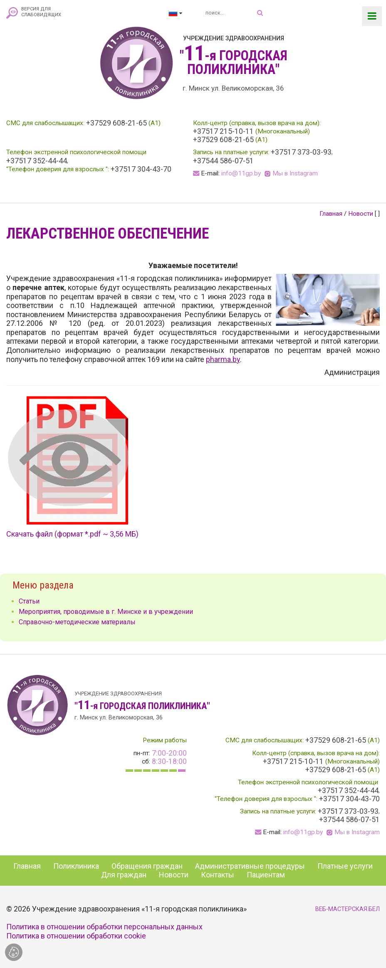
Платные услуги (345, 866)
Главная (330, 213)
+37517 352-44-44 (36, 161)
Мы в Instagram (295, 173)
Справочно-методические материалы (77, 622)
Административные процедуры (250, 866)
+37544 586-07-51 (223, 161)
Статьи (29, 601)
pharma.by (223, 359)
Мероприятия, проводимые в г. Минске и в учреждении (106, 612)
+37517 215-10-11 (223, 131)
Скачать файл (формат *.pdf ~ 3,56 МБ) (72, 534)
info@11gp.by (241, 173)
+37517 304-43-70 (141, 169)
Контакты (217, 874)
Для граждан (123, 874)
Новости (360, 213)
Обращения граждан (147, 866)
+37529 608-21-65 (116, 123)
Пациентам (266, 874)
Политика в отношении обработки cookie (76, 935)
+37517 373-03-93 (301, 152)
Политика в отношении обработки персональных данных (104, 926)
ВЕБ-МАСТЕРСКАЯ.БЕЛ (347, 909)
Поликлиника (76, 866)
